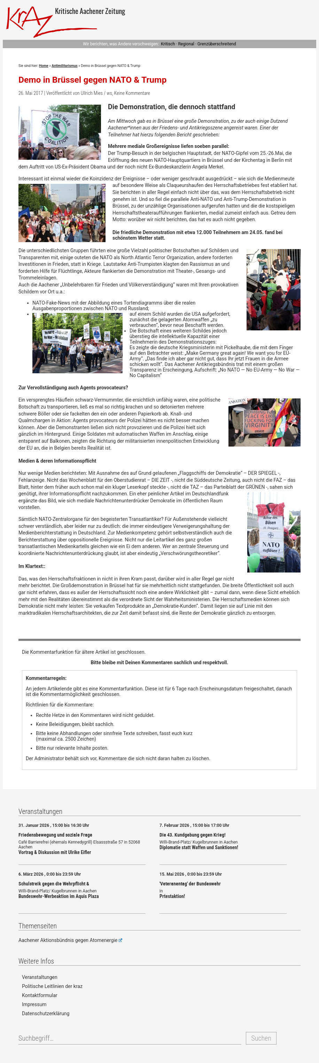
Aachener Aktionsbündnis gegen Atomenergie (70, 940)
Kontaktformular (39, 995)
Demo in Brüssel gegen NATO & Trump (92, 80)
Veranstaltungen (39, 977)
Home (43, 66)
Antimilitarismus (64, 66)
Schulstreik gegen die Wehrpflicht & (53, 883)
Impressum (34, 1004)
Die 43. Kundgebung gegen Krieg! (193, 834)
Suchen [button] (261, 1038)
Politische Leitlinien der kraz (52, 986)
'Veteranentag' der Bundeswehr (190, 883)
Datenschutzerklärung (45, 1013)
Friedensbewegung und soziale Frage (55, 834)
